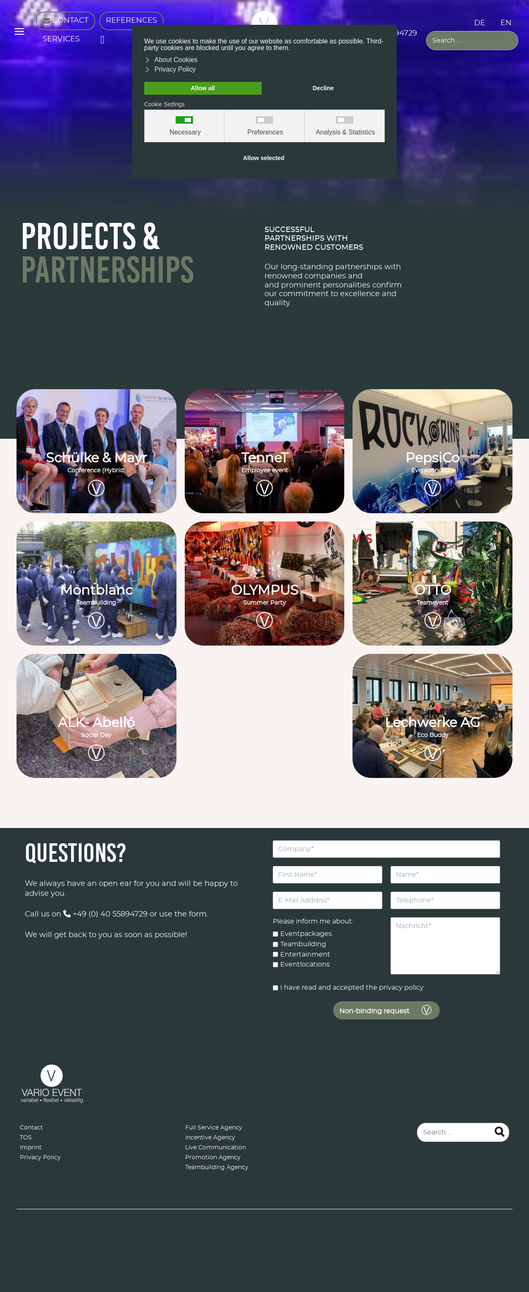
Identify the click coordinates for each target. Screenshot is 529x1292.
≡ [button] (19, 33)
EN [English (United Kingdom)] (506, 23)
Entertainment (305, 954)
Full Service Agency (213, 1128)
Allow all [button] (203, 88)
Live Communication (215, 1148)
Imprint (31, 1148)
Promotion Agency (213, 1157)
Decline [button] (323, 88)
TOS (26, 1138)
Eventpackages (306, 934)
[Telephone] (445, 900)
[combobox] (472, 40)
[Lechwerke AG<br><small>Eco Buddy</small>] (432, 716)
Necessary (185, 132)
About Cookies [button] (176, 59)
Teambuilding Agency (216, 1167)
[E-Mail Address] (327, 900)
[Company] (386, 849)
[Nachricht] (445, 945)
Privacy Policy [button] (175, 69)
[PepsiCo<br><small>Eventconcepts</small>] (432, 451)
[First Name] (327, 874)
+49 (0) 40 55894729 (105, 914)
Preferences (265, 132)
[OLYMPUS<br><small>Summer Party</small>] (265, 584)
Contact (31, 1128)
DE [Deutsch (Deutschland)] (479, 23)
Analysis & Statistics (345, 132)
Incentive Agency (210, 1138)
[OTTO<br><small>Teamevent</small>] (432, 584)
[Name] (445, 874)
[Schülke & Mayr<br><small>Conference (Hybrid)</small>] (96, 451)
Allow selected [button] (263, 158)
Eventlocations (305, 964)
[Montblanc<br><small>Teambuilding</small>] (96, 584)
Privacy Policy (40, 1157)
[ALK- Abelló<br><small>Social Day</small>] (96, 716)
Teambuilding (303, 943)
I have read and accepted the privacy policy (352, 987)
